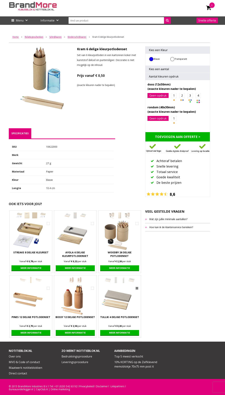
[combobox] (120, 20)
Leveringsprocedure (75, 362)
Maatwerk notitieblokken (25, 368)
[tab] (20, 133)
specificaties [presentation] (20, 133)
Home (15, 37)
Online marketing (60, 389)
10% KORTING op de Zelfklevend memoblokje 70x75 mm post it (135, 364)
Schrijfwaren (55, 37)
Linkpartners (117, 386)
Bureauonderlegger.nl (21, 389)
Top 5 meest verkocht (128, 356)
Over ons (15, 356)
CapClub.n (41, 389)
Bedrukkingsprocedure (77, 356)
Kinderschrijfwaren (77, 37)
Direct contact (18, 373)
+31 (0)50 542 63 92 (65, 386)
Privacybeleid (86, 386)
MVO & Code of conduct (24, 362)
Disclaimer (102, 386)
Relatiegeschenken (34, 37)
